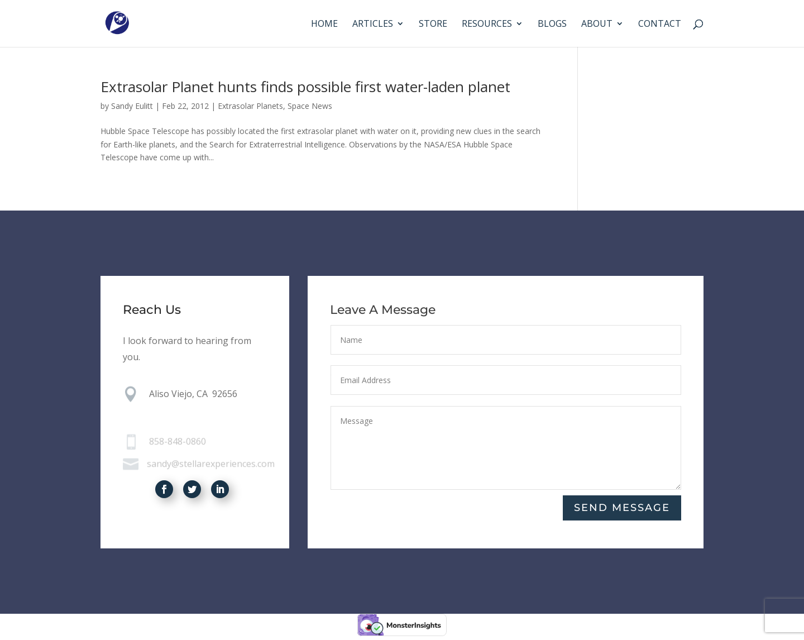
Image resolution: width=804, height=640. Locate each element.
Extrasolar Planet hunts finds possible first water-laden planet (305, 87)
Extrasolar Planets (250, 106)
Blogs (552, 25)
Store (433, 25)
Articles (372, 25)
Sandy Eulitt (132, 106)
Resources (487, 25)
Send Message (622, 508)
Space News (310, 106)
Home (324, 25)
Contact (659, 25)
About (596, 25)
